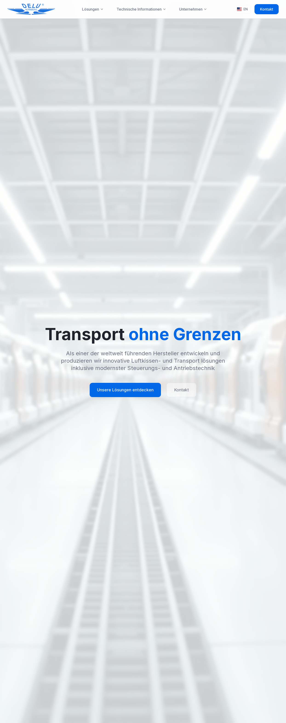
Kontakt (266, 9)
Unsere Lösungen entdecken (125, 389)
